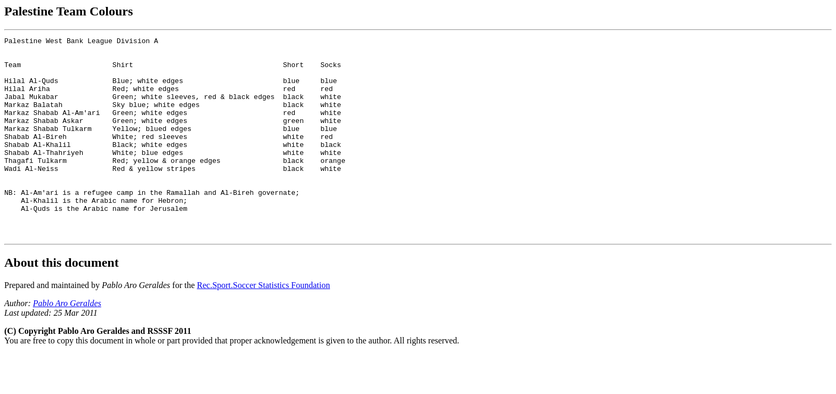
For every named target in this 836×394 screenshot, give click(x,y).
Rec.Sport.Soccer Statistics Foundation (263, 325)
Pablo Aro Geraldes (67, 343)
